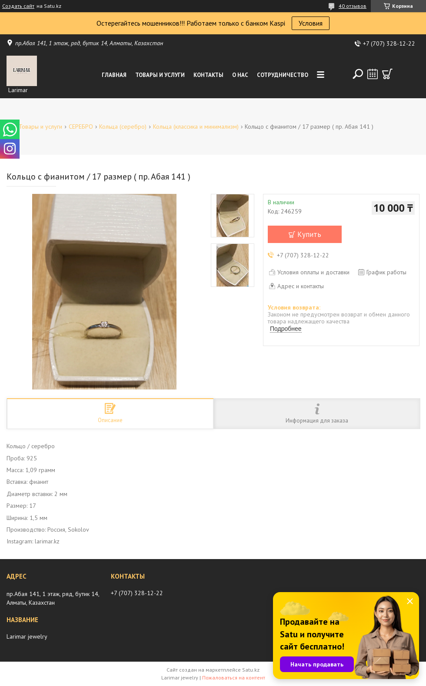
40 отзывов (352, 6)
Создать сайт (18, 6)
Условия (311, 23)
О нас (240, 75)
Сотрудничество (282, 75)
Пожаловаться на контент (233, 677)
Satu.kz (251, 669)
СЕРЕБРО (81, 126)
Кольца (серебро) (122, 126)
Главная (114, 75)
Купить (309, 234)
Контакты (208, 75)
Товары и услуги (160, 75)
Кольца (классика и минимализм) (196, 126)
